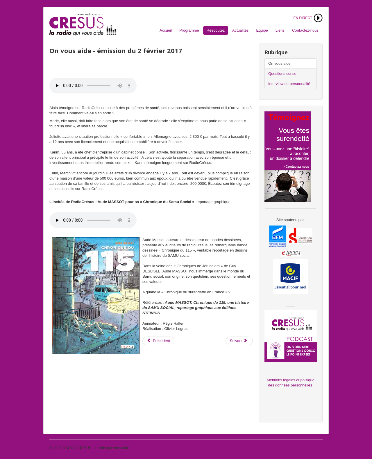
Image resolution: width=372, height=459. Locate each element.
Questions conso (282, 73)
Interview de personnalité (289, 84)
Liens (280, 30)
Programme (189, 30)
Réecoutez (216, 30)
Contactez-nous (305, 30)
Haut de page (311, 448)
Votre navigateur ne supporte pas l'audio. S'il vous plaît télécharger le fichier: (93, 85)
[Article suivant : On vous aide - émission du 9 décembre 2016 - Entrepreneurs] (239, 341)
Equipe (262, 30)
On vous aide (279, 63)
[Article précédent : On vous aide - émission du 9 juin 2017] (158, 341)
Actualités (240, 30)
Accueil (166, 30)
